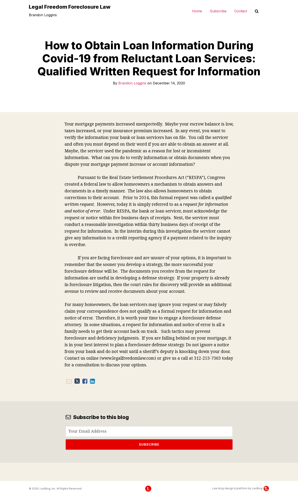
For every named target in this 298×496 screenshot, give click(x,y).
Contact (240, 11)
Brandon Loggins (132, 83)
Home (197, 11)
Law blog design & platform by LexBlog (240, 488)
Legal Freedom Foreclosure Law (70, 7)
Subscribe (218, 11)
